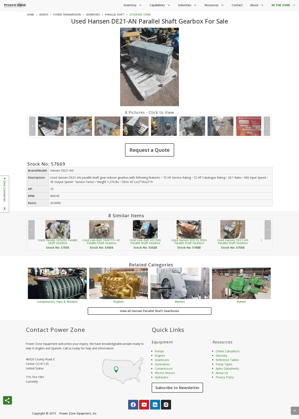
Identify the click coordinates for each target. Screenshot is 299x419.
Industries (187, 5)
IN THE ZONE (284, 5)
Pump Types (224, 364)
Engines (118, 301)
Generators (162, 364)
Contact (237, 5)
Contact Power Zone (55, 330)
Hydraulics (161, 377)
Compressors (164, 368)
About (257, 5)
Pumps (241, 301)
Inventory (133, 5)
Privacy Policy (225, 377)
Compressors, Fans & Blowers (57, 301)
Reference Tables (227, 360)
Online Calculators (228, 351)
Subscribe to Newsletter (177, 387)
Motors (180, 301)
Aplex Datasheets (227, 368)
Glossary (221, 355)
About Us (222, 373)
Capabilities (160, 5)
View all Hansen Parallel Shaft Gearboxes (149, 311)
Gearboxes (162, 360)
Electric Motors (165, 373)
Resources (214, 5)
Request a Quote (150, 149)
